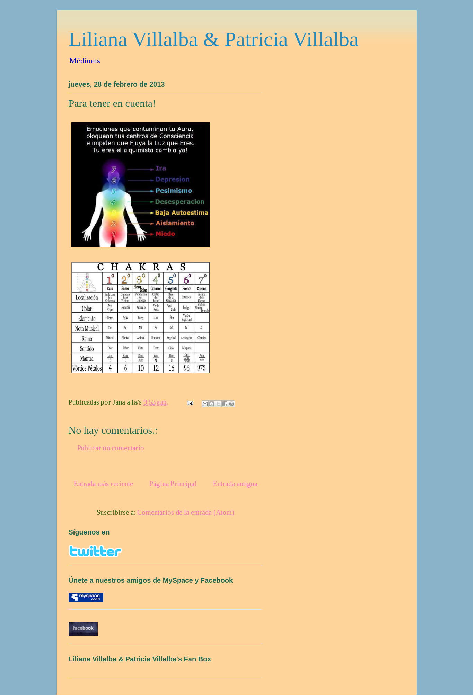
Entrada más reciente (103, 483)
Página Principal (172, 483)
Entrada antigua (235, 483)
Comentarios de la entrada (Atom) (185, 512)
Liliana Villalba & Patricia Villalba (214, 39)
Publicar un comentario (110, 448)
